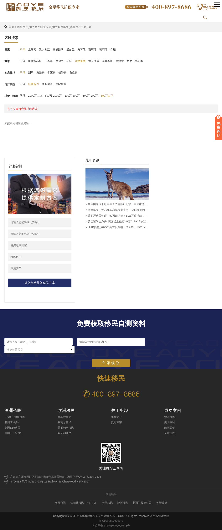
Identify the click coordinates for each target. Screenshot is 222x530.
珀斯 (69, 61)
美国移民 (169, 422)
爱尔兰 (70, 49)
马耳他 (81, 49)
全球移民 (169, 433)
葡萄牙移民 (64, 422)
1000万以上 (35, 95)
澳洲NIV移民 (12, 422)
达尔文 (59, 61)
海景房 (40, 72)
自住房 (73, 72)
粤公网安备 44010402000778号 (111, 525)
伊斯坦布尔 (35, 61)
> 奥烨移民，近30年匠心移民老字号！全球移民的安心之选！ (117, 209)
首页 (11, 26)
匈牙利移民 (64, 433)
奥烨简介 (116, 416)
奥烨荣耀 (116, 422)
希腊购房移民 (66, 427)
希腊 (113, 49)
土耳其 (32, 49)
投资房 (62, 72)
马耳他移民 (64, 416)
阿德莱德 (80, 61)
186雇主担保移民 (14, 416)
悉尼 (129, 61)
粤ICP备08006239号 (111, 520)
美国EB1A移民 (13, 433)
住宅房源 (60, 84)
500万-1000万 (53, 95)
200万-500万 (72, 95)
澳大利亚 (44, 49)
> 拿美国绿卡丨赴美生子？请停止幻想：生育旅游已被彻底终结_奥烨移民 (117, 204)
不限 (22, 49)
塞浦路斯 (58, 49)
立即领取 (111, 355)
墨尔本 (139, 61)
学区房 (51, 72)
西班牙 (92, 49)
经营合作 (33, 84)
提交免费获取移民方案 (39, 283)
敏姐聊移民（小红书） (83, 502)
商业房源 (47, 84)
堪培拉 (120, 61)
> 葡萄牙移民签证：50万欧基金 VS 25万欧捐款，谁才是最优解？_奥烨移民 (117, 215)
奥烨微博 (161, 502)
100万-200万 (90, 95)
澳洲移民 (169, 416)
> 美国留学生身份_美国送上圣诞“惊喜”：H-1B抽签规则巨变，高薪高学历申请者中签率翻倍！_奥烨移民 (117, 221)
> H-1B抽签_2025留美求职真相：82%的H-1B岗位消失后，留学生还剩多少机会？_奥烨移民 (117, 227)
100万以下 (107, 95)
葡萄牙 (103, 49)
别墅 (31, 72)
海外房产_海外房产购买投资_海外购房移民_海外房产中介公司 (54, 26)
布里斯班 (107, 61)
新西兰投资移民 (142, 502)
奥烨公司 (60, 502)
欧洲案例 (169, 427)
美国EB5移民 (12, 427)
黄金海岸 (93, 61)
